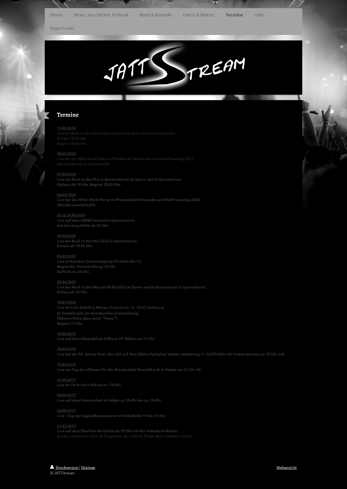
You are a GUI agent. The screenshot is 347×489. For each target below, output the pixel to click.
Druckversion (64, 467)
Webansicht (287, 467)
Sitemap (88, 467)
